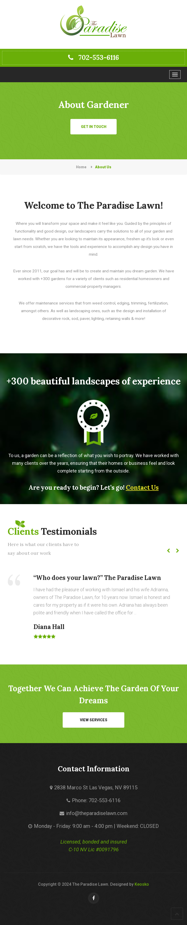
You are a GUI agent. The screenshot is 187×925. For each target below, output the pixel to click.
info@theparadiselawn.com (96, 813)
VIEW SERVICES (93, 720)
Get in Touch (93, 127)
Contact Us (142, 487)
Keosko (142, 884)
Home (81, 167)
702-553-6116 (93, 57)
